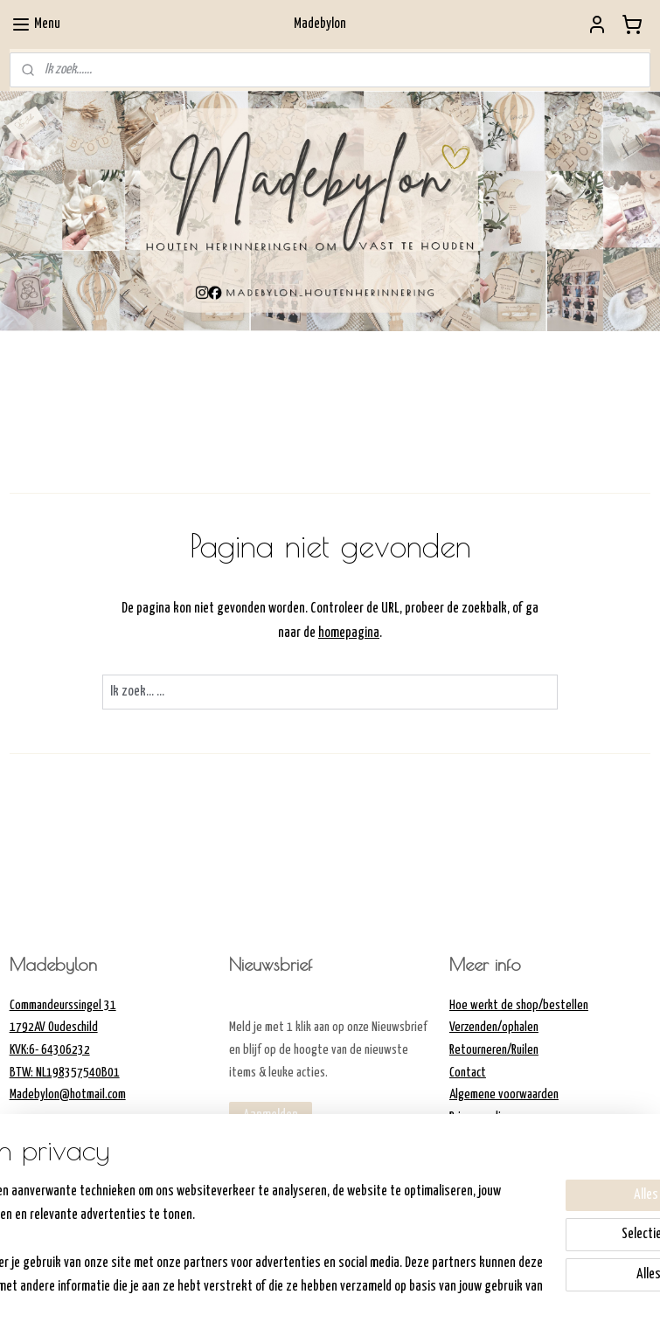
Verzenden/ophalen (493, 1027)
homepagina (348, 632)
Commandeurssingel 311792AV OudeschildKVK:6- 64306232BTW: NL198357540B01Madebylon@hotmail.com (68, 1050)
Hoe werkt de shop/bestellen (518, 1005)
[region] (214, 1237)
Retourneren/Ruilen (493, 1049)
